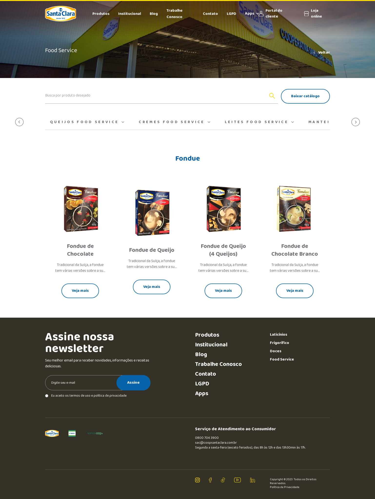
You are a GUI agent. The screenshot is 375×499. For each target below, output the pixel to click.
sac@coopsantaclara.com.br (216, 442)
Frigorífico (279, 343)
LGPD (231, 14)
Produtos (100, 14)
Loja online (313, 14)
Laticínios (278, 335)
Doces (275, 351)
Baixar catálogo (305, 96)
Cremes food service (174, 122)
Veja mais (80, 291)
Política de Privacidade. (285, 487)
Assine (133, 383)
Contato (210, 14)
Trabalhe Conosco (175, 14)
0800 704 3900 (207, 437)
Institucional (129, 14)
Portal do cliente (270, 14)
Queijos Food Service (87, 122)
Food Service (282, 359)
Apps (252, 14)
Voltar (321, 53)
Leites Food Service (259, 122)
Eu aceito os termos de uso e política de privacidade (86, 395)
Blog (154, 14)
